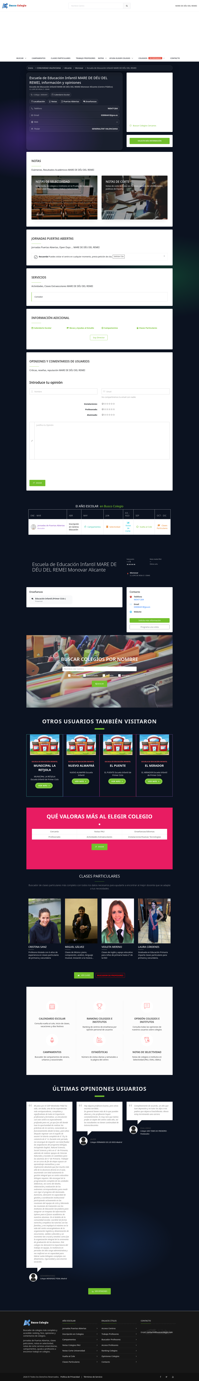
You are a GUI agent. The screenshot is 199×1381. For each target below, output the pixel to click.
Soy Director (99, 337)
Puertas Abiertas (70, 101)
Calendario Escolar (62, 94)
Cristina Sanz (37, 946)
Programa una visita (150, 627)
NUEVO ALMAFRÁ (81, 765)
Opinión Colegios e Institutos (147, 1020)
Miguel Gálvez (74, 946)
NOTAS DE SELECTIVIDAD (53, 182)
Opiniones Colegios (110, 1356)
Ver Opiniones (99, 1291)
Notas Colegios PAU (71, 1345)
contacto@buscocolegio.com (159, 1332)
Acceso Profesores (110, 1345)
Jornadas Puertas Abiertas (74, 1328)
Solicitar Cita (119, 256)
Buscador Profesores (111, 1339)
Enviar (37, 483)
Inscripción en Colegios (73, 1334)
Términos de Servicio (93, 1377)
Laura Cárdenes (148, 946)
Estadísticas (100, 1052)
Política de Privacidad (70, 1377)
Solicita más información (149, 141)
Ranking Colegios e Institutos (99, 1020)
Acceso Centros (109, 1328)
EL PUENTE (118, 765)
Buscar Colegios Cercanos (144, 125)
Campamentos (38, 58)
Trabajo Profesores (85, 58)
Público (73, 675)
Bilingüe (124, 675)
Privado (108, 675)
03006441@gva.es (142, 607)
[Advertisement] (99, 32)
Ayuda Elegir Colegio (120, 58)
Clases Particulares (60, 58)
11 (109, 404)
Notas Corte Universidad (73, 1350)
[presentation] (50, 470)
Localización (38, 101)
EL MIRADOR (154, 765)
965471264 (139, 599)
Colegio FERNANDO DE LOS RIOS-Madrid (106, 1142)
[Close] (164, 256)
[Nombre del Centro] (99, 669)
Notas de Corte (128, 526)
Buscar (20, 58)
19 (114, 404)
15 (111, 404)
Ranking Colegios (109, 1350)
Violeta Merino (112, 946)
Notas (101, 58)
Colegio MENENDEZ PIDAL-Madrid (53, 1278)
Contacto (175, 58)
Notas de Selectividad (146, 1052)
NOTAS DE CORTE (117, 182)
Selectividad (113, 527)
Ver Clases (84, 975)
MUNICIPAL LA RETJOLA (45, 767)
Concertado (90, 675)
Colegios (152, 58)
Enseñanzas (89, 101)
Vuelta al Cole (144, 527)
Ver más (44, 785)
